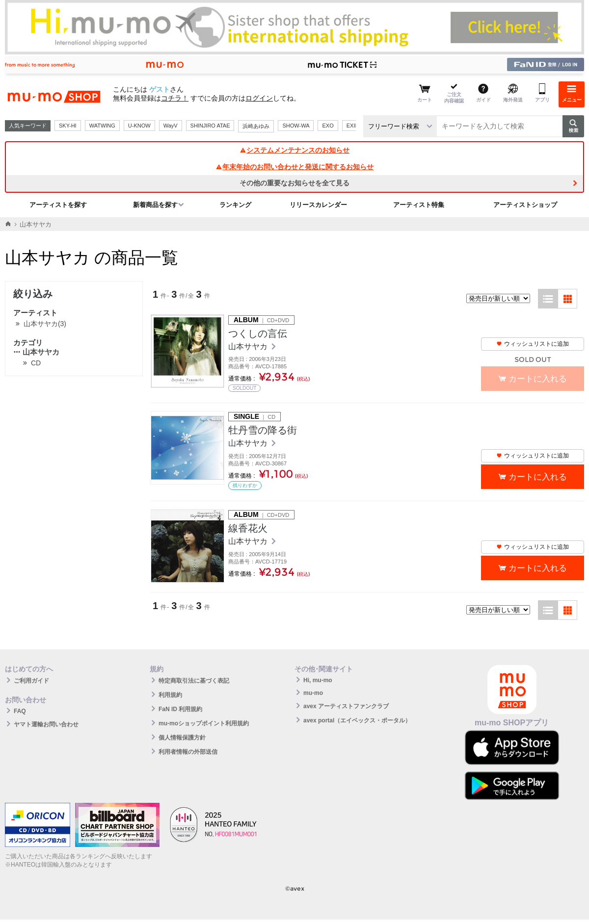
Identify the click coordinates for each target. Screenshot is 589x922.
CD (36, 363)
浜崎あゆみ (255, 126)
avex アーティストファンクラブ (346, 706)
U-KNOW (139, 125)
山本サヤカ (36, 352)
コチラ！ (174, 98)
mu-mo (313, 693)
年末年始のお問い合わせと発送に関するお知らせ (294, 167)
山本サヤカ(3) (45, 324)
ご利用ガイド (31, 680)
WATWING (102, 125)
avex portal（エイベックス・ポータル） (357, 720)
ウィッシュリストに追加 (532, 343)
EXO (327, 125)
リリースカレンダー (318, 204)
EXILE (354, 125)
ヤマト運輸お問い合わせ (46, 724)
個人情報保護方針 (182, 737)
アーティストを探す (58, 204)
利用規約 (170, 695)
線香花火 (248, 528)
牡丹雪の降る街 (262, 430)
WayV (170, 125)
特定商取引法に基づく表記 (194, 680)
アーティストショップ (525, 204)
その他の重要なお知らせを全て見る (294, 183)
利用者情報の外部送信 (188, 751)
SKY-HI (68, 125)
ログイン (259, 98)
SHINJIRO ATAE (210, 125)
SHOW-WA (295, 125)
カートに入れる (538, 477)
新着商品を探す (155, 204)
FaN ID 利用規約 (180, 709)
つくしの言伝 (257, 333)
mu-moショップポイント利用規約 (204, 723)
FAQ (20, 711)
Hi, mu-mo (317, 680)
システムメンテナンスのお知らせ (294, 150)
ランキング (235, 204)
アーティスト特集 (418, 204)
